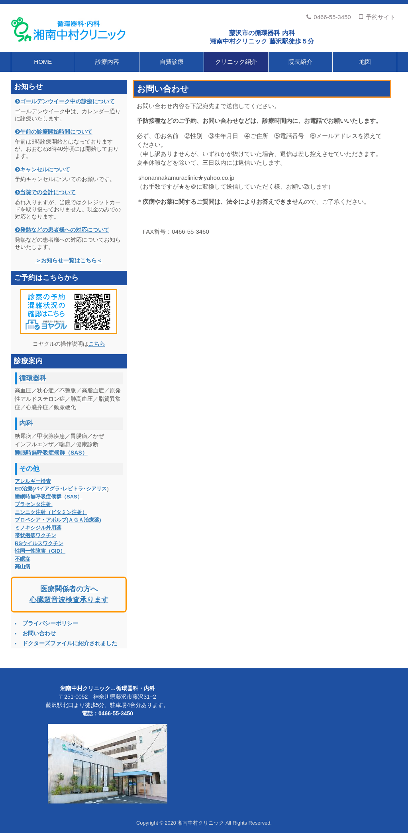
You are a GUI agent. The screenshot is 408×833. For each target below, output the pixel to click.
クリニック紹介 (236, 61)
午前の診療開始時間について (56, 131)
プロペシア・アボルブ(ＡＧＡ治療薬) (58, 520)
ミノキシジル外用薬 (38, 528)
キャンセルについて (45, 169)
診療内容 (107, 61)
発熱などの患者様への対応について (64, 229)
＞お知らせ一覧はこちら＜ (68, 260)
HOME (43, 61)
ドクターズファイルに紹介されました (69, 643)
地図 (365, 61)
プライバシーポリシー (50, 623)
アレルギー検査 (33, 481)
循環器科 (32, 378)
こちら (96, 344)
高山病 (22, 566)
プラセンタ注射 (34, 504)
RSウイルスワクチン (39, 543)
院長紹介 (300, 61)
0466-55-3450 (328, 17)
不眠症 (22, 559)
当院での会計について (48, 192)
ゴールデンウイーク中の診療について (67, 101)
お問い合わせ (39, 633)
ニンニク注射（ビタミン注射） (51, 512)
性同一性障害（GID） (40, 551)
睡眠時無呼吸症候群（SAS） (51, 452)
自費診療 (172, 61)
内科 (26, 423)
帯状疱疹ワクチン (35, 535)
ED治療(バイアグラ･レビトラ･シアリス (61, 489)
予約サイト (377, 17)
